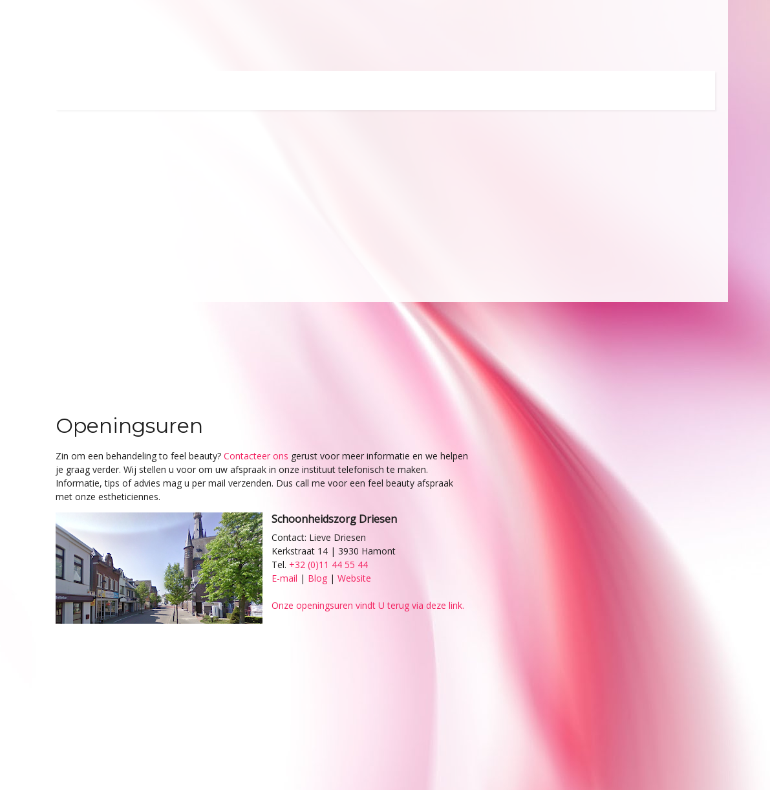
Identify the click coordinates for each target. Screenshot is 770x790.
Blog (317, 578)
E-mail (284, 578)
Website (354, 578)
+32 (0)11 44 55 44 (328, 564)
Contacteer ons (256, 456)
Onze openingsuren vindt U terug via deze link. (368, 605)
